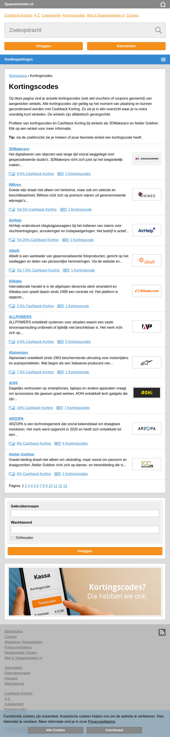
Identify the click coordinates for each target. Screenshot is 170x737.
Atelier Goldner (22, 454)
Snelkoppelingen (18, 59)
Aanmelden (126, 46)
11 (55, 486)
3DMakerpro (19, 149)
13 (65, 486)
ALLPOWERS (20, 317)
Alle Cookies (55, 730)
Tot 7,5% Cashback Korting (38, 270)
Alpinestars (18, 352)
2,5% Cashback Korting (35, 306)
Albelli (14, 251)
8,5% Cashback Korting (35, 174)
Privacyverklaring (101, 721)
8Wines (15, 185)
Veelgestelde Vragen (20, 652)
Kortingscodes (74, 15)
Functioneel (114, 730)
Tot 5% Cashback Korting (37, 209)
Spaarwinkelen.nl (18, 4)
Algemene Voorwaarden (23, 642)
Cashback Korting (18, 15)
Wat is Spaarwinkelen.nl (106, 15)
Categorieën (51, 15)
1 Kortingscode (80, 209)
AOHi (13, 383)
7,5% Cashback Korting (35, 372)
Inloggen (43, 46)
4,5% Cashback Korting (35, 342)
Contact (132, 15)
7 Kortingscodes (77, 408)
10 (50, 486)
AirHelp (15, 220)
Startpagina (18, 76)
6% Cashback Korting (34, 443)
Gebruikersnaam (25, 506)
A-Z (37, 15)
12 (60, 486)
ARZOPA (16, 419)
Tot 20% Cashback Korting (38, 240)
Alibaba (15, 281)
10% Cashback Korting (35, 408)
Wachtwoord (21, 522)
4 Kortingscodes (75, 443)
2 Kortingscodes (78, 174)
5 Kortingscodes (78, 342)
